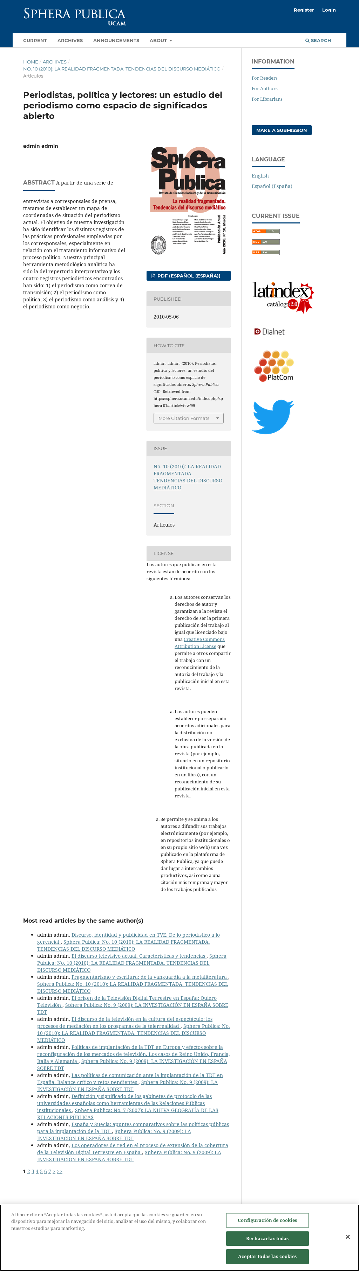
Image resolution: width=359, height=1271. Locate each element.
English (260, 175)
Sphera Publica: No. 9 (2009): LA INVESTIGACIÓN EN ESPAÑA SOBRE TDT (127, 1085)
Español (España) (272, 186)
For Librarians (267, 99)
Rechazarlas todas (267, 1242)
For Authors (265, 88)
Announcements (116, 40)
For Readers (265, 78)
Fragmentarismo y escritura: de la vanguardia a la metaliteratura (150, 977)
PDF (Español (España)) (188, 276)
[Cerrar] (347, 1240)
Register (304, 10)
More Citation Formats (183, 418)
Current (35, 40)
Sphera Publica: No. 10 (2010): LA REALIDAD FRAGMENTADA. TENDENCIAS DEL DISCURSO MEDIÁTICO (123, 945)
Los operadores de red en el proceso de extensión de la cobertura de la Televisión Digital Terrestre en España (132, 1149)
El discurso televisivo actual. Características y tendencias (139, 955)
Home (30, 62)
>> (59, 1171)
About (159, 40)
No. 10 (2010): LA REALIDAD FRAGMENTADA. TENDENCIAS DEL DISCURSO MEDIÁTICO (122, 69)
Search (318, 40)
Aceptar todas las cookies (267, 1260)
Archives (70, 40)
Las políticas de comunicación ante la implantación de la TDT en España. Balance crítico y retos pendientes (130, 1078)
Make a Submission (281, 130)
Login (329, 10)
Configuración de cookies (267, 1224)
